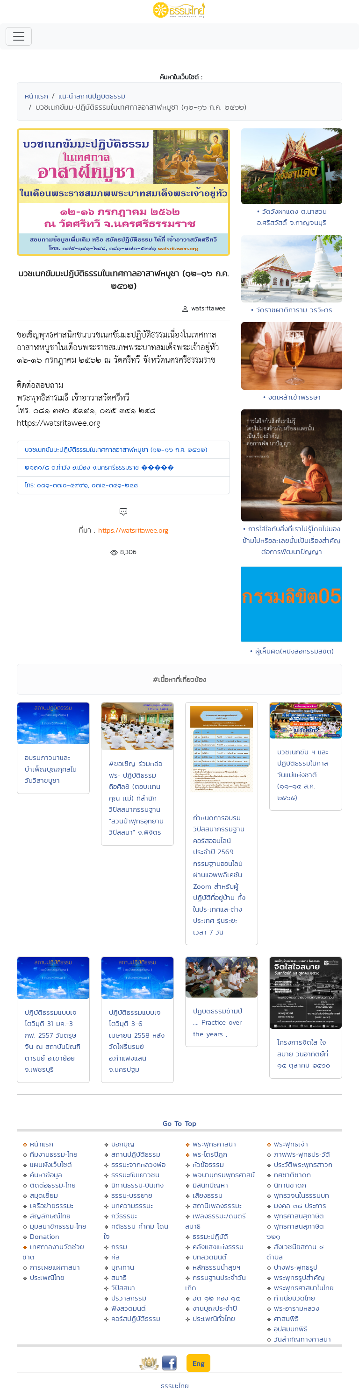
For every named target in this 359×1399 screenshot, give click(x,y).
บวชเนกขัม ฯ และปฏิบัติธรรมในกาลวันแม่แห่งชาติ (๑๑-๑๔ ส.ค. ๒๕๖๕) (302, 774)
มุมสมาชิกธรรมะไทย (58, 1226)
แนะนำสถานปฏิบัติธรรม (91, 96)
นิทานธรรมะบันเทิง (137, 1185)
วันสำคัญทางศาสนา (302, 1339)
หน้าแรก (36, 96)
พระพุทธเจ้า (291, 1144)
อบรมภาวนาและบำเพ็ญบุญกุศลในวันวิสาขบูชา (51, 768)
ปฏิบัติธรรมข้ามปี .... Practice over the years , (217, 1022)
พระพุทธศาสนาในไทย (304, 1288)
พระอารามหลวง (296, 1308)
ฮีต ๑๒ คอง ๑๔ (216, 1298)
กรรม (119, 1246)
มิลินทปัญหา (210, 1185)
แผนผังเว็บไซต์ (51, 1164)
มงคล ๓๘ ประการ (300, 1205)
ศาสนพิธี (286, 1318)
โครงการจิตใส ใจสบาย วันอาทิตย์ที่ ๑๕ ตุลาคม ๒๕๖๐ (303, 1053)
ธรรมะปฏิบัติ (210, 1236)
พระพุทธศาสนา (214, 1144)
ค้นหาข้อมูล (46, 1175)
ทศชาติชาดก (292, 1175)
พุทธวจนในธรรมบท (301, 1195)
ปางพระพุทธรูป (295, 1267)
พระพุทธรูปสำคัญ (299, 1277)
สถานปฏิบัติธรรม (135, 1154)
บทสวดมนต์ (210, 1257)
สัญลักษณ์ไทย (50, 1216)
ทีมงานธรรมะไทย (54, 1154)
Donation (44, 1236)
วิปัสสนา (123, 1288)
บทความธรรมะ (132, 1205)
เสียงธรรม (208, 1195)
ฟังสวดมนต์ (128, 1308)
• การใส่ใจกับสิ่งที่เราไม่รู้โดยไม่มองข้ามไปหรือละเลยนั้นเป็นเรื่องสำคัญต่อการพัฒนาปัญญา (292, 540)
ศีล (115, 1257)
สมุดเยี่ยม (44, 1195)
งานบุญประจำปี (215, 1308)
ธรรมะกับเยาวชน (135, 1175)
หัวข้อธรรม (208, 1164)
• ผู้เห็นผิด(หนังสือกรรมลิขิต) (292, 651)
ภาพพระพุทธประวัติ (302, 1154)
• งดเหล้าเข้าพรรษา (292, 397)
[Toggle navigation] (19, 36)
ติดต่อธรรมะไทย (53, 1185)
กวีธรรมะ (124, 1216)
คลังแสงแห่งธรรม (218, 1246)
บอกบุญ (123, 1144)
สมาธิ (119, 1277)
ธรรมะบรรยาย (131, 1195)
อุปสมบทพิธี (291, 1329)
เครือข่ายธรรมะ (51, 1205)
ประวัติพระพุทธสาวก (303, 1164)
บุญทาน (122, 1267)
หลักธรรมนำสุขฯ (216, 1267)
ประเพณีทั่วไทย (214, 1318)
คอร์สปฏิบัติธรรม (135, 1318)
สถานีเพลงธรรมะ (217, 1205)
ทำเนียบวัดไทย (294, 1298)
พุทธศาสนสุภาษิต (299, 1216)
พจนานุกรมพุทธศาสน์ (224, 1175)
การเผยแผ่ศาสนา (55, 1267)
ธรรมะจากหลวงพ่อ (138, 1164)
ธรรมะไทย (175, 1386)
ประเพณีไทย (47, 1277)
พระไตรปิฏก (210, 1154)
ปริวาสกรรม (128, 1298)
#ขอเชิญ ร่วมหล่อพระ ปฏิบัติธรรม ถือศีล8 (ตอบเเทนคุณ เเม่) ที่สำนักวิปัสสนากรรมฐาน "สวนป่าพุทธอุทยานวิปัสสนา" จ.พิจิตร (136, 798)
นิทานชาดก (290, 1185)
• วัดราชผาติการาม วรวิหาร (291, 310)
